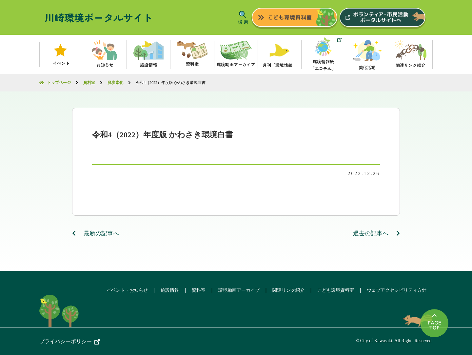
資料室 (196, 289)
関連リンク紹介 (287, 289)
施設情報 (166, 289)
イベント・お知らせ (123, 289)
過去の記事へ (376, 233)
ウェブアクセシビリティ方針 (396, 289)
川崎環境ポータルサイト (99, 17)
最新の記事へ (95, 233)
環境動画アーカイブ (236, 289)
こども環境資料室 (334, 289)
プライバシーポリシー (65, 341)
